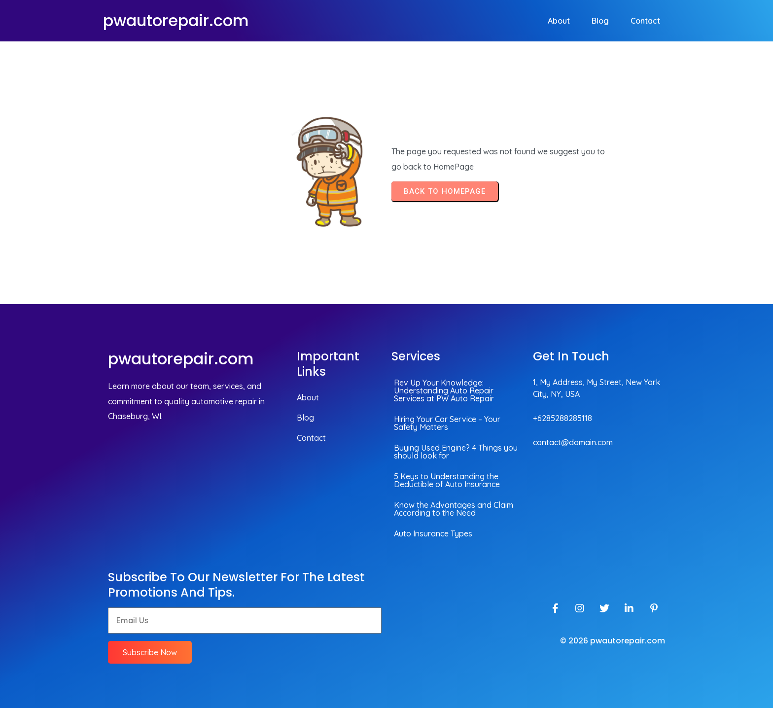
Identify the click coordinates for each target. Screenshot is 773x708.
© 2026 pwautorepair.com (612, 640)
